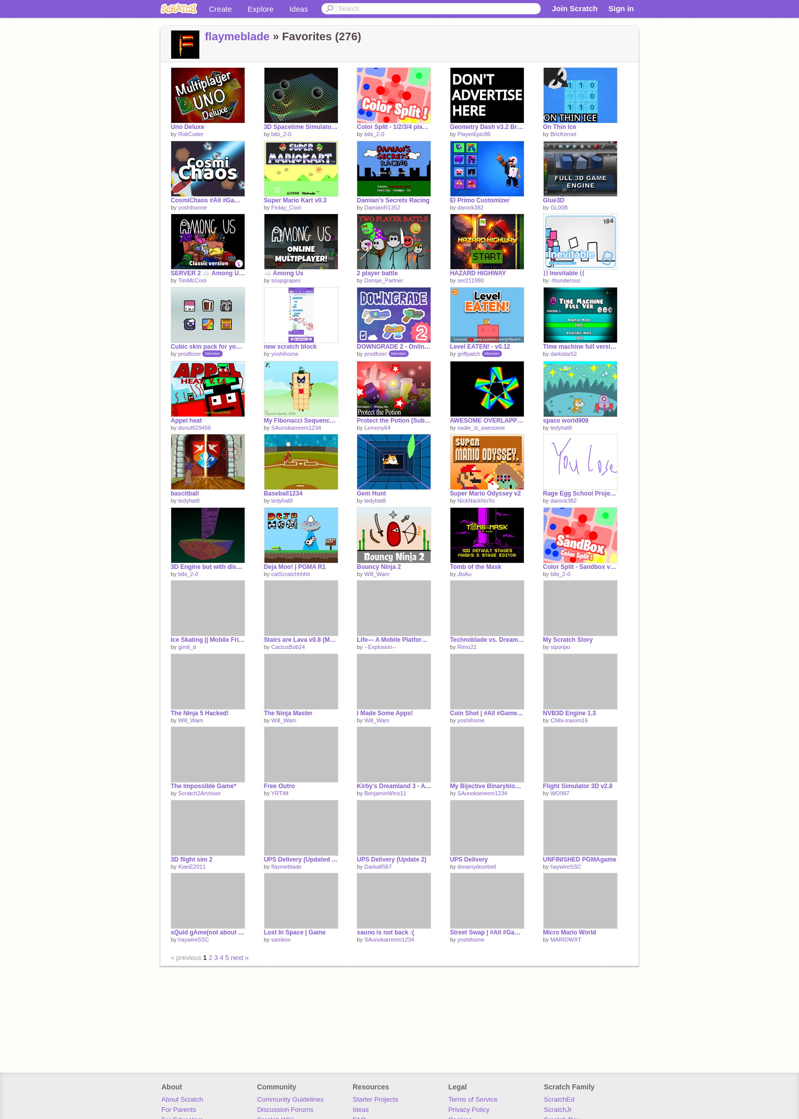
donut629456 (194, 428)
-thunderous (565, 280)
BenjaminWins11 (385, 793)
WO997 (559, 793)
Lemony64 (377, 428)
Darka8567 (378, 867)
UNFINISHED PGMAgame (580, 859)
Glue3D (554, 200)
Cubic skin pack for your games (208, 346)
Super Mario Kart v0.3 (295, 200)
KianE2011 (192, 867)
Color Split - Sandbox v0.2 (580, 566)
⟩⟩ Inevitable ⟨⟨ (564, 273)
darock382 (471, 207)
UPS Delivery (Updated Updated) (301, 859)
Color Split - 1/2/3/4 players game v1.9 (394, 127)
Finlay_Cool (286, 207)
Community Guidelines (290, 1099)
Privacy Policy (469, 1109)
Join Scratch (575, 8)
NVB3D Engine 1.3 (569, 713)
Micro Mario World (569, 932)
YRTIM (279, 793)
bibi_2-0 (281, 134)
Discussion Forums (285, 1109)
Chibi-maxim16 (569, 720)
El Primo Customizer (480, 200)
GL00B (559, 207)
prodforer (189, 354)
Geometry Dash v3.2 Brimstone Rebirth (487, 127)
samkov (280, 939)
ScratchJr (558, 1109)
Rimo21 (467, 647)
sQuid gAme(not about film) (208, 932)
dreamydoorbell (477, 867)
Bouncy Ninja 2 (379, 566)
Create (220, 9)
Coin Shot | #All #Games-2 (487, 713)
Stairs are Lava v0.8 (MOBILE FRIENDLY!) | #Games (301, 639)
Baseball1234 (283, 493)
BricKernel (563, 134)
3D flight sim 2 (191, 859)
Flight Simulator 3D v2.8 (578, 786)
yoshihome (284, 354)
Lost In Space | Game (295, 932)
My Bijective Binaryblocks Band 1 (487, 786)
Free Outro (279, 786)
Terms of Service (473, 1099)
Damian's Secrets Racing (393, 200)
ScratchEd (559, 1099)
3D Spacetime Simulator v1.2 (301, 127)
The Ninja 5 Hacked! (200, 713)
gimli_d (187, 647)
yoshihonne (192, 207)
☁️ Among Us (284, 273)
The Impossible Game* (203, 786)
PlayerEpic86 (474, 134)
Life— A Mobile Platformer (394, 639)
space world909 (566, 420)
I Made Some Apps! (385, 713)
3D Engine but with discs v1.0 (208, 566)
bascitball (185, 493)
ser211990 (471, 280)
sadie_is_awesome (481, 428)
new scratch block (290, 346)
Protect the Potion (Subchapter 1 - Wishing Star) (394, 420)
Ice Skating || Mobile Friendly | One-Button (208, 639)
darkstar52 (563, 354)
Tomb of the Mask (475, 566)
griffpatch (469, 354)
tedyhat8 (561, 428)
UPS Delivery (469, 859)
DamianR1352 (382, 207)
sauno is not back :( (385, 932)
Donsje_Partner (383, 280)
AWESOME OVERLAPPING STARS (487, 420)
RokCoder (191, 134)
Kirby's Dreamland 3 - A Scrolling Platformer (394, 786)
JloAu (465, 574)
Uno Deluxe (187, 127)
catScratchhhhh (290, 574)
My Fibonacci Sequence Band (301, 420)
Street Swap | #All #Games (487, 932)
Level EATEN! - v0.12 (480, 346)
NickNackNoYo (476, 501)
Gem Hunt (371, 493)
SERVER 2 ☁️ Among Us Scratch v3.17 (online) (208, 273)
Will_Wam (376, 574)
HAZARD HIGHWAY (478, 273)
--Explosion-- (380, 647)
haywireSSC (565, 867)
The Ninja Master (288, 713)
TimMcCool (192, 280)
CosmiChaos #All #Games (208, 200)
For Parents (179, 1109)
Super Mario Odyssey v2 (485, 493)
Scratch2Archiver (199, 793)
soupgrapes (286, 280)
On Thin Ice (559, 127)
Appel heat (186, 420)
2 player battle (377, 273)
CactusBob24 (288, 647)
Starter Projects (375, 1099)
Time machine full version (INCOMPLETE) (580, 346)
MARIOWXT (565, 939)
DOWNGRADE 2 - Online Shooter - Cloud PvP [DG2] (394, 346)
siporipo (560, 647)
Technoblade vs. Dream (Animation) (487, 639)
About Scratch (182, 1099)
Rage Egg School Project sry (580, 493)
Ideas (298, 9)
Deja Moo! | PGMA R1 (295, 566)
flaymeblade (237, 36)
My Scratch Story (568, 639)
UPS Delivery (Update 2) (392, 859)
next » (240, 957)
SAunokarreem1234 (296, 428)
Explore (261, 9)
